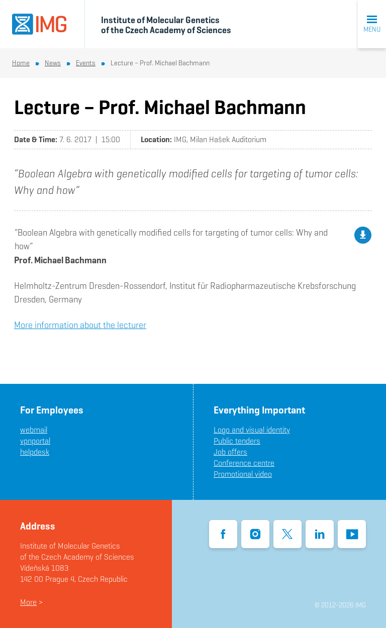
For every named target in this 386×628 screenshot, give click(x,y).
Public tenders (237, 441)
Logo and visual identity (252, 430)
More (28, 602)
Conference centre (244, 463)
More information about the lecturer (80, 325)
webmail (33, 430)
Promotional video (243, 474)
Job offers (230, 452)
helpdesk (34, 452)
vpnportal (35, 441)
